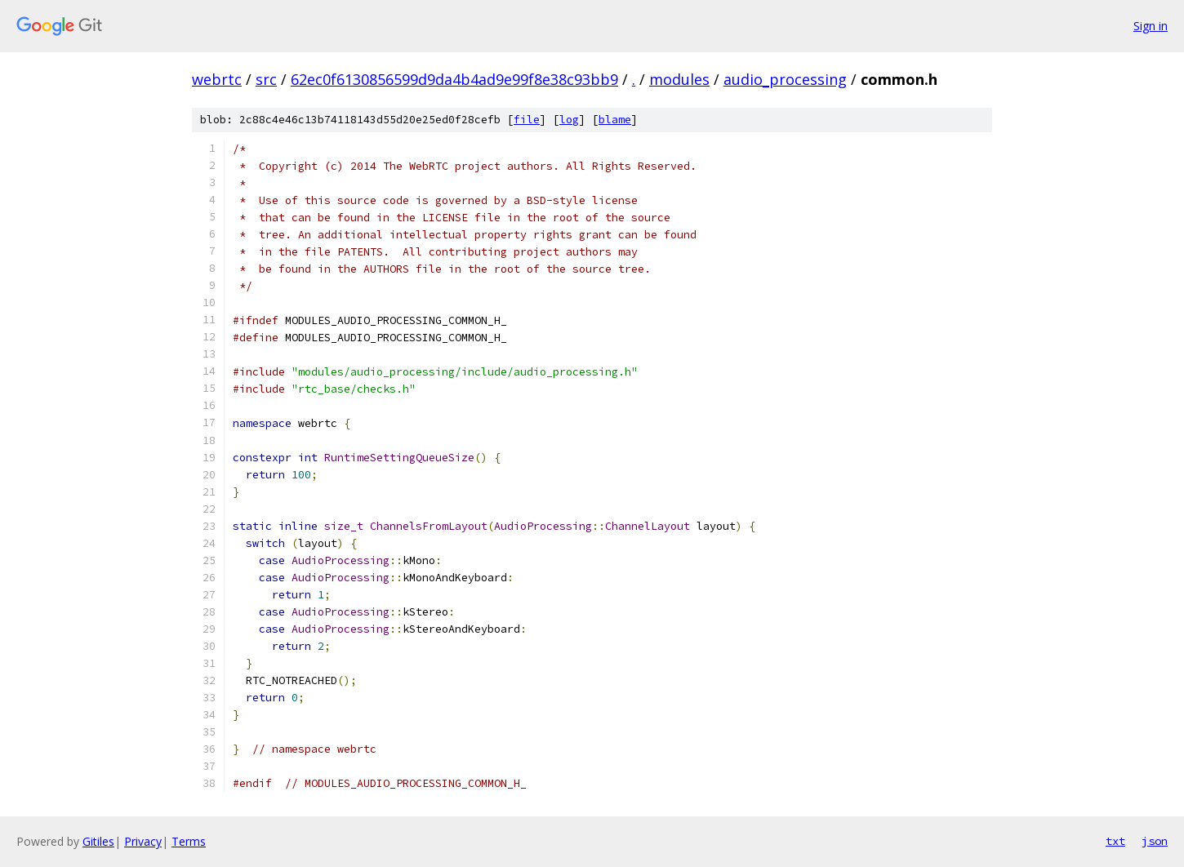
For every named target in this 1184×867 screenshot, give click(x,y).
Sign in (1150, 25)
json (1155, 841)
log (569, 120)
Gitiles (98, 841)
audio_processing (785, 79)
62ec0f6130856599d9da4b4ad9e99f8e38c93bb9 (454, 79)
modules (679, 79)
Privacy (143, 841)
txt (1115, 841)
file (527, 120)
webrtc (217, 79)
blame (615, 120)
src (266, 79)
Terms (188, 841)
